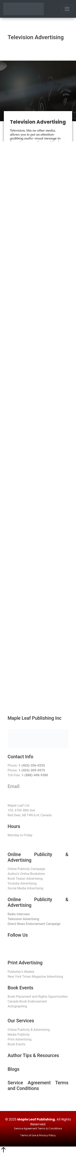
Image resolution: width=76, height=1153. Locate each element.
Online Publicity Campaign (26, 869)
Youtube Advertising (22, 883)
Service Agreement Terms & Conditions (38, 1128)
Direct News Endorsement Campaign (34, 924)
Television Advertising (23, 919)
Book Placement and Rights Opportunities (38, 996)
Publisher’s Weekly (21, 972)
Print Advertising (20, 1039)
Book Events (17, 1044)
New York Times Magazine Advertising (35, 976)
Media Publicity (19, 1034)
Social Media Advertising (25, 888)
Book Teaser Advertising (25, 879)
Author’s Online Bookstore (26, 874)
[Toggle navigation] (67, 9)
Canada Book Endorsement (27, 1001)
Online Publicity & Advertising (29, 1030)
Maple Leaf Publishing (36, 1119)
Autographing (17, 1006)
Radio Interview (19, 914)
